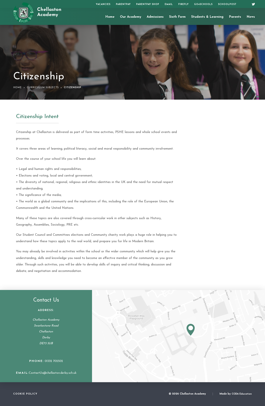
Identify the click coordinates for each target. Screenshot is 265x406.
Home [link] (17, 87)
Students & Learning (207, 16)
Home (109, 16)
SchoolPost (227, 4)
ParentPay (123, 4)
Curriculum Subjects (43, 87)
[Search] (244, 4)
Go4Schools (203, 4)
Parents (235, 16)
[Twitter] (252, 3)
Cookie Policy (25, 394)
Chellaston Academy (49, 12)
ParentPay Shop (147, 4)
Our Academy (130, 16)
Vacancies (103, 4)
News (251, 16)
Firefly (183, 4)
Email (169, 4)
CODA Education (242, 394)
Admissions (155, 16)
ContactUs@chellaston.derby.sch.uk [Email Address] (52, 373)
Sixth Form (177, 16)
